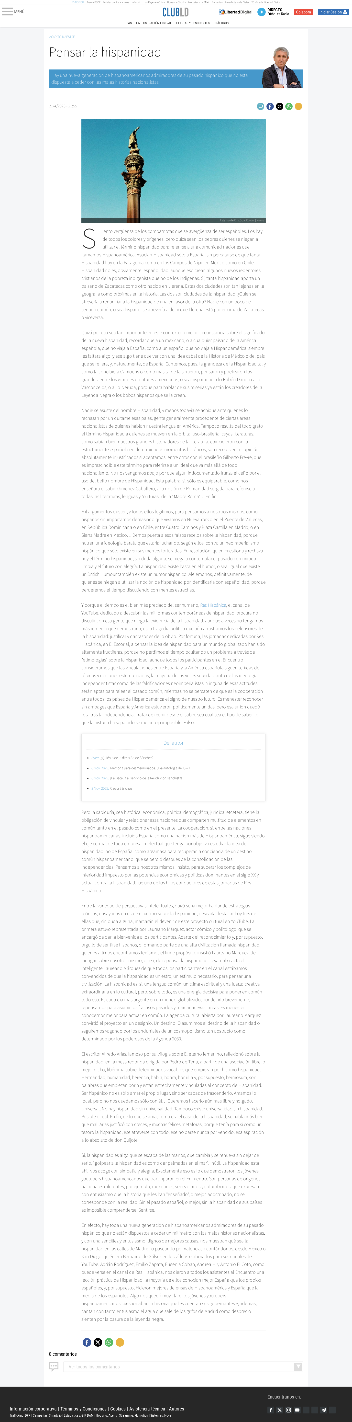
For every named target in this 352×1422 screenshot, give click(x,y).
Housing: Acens (106, 1415)
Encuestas (217, 2)
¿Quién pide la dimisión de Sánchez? (124, 758)
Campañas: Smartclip (47, 1415)
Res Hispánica (214, 605)
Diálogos (221, 23)
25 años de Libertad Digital (266, 2)
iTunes (336, 1410)
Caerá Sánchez (113, 788)
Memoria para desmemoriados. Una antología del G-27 (145, 768)
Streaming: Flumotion (133, 1415)
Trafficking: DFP (20, 1415)
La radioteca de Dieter (237, 2)
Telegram (326, 1410)
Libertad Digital (138, 1396)
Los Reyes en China (154, 2)
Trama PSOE (93, 2)
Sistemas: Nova (160, 1415)
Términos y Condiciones (83, 1408)
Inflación (136, 2)
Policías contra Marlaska (116, 2)
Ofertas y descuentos (193, 23)
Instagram (289, 1410)
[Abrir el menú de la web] (81, 12)
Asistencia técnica (147, 1408)
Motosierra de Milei (198, 2)
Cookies (118, 1408)
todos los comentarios (94, 1366)
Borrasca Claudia (176, 2)
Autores (176, 1408)
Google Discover (308, 1410)
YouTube (299, 1410)
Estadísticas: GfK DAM (79, 1415)
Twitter (280, 1410)
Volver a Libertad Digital (235, 12)
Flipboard (317, 1410)
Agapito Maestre (62, 36)
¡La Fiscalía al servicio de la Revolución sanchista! (140, 778)
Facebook (271, 1410)
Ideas (127, 23)
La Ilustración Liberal (154, 23)
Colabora (303, 12)
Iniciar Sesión (330, 12)
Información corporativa (33, 1408)
